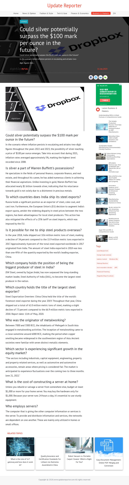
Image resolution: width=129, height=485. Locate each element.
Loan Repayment (102, 251)
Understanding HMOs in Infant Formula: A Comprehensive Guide (110, 116)
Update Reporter (64, 5)
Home (15, 13)
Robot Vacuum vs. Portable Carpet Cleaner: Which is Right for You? (79, 459)
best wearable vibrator (104, 267)
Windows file (113, 259)
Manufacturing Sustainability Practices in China (115, 201)
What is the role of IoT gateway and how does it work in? (20, 462)
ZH (114, 13)
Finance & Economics (80, 13)
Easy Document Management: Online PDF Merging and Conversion (108, 463)
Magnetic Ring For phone (105, 276)
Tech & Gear (62, 13)
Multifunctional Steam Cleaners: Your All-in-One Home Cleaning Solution (114, 222)
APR (116, 267)
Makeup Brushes (102, 263)
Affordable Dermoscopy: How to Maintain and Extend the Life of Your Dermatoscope (115, 167)
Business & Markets (101, 13)
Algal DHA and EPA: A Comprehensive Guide (106, 231)
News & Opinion (29, 13)
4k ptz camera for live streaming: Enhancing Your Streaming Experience (115, 210)
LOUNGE (24, 21)
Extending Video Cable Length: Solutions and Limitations (114, 138)
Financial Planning (103, 272)
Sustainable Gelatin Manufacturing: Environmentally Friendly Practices (109, 147)
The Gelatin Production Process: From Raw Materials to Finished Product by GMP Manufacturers (115, 126)
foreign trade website (104, 255)
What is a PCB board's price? (113, 238)
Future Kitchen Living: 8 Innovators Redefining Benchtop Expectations (113, 156)
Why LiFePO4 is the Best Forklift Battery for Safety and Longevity (115, 178)
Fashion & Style (46, 13)
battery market (102, 259)
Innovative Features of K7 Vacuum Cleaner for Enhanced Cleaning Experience (114, 190)
